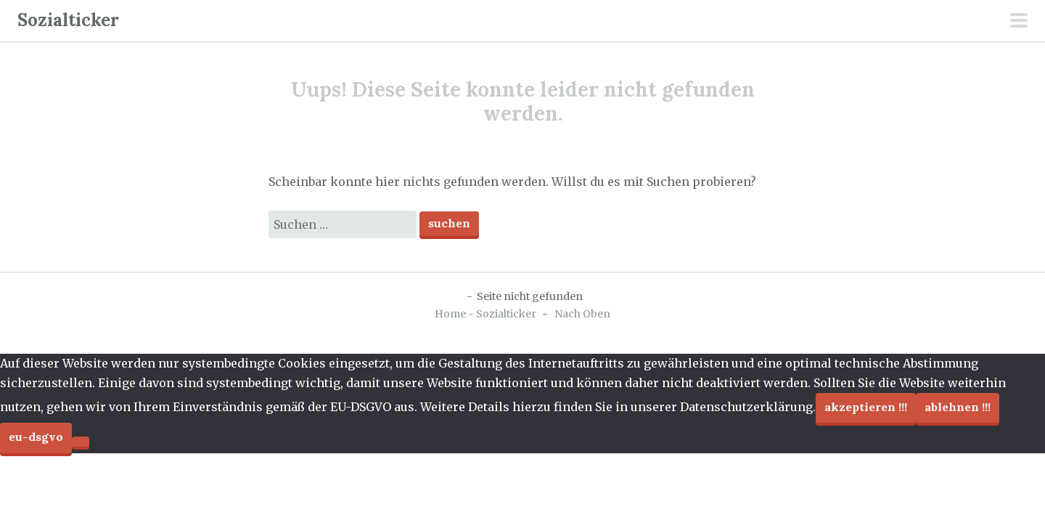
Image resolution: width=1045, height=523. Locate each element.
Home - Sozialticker (485, 313)
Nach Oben (582, 313)
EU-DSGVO (36, 436)
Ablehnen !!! (958, 407)
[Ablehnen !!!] (80, 442)
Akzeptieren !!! (865, 407)
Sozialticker (68, 20)
